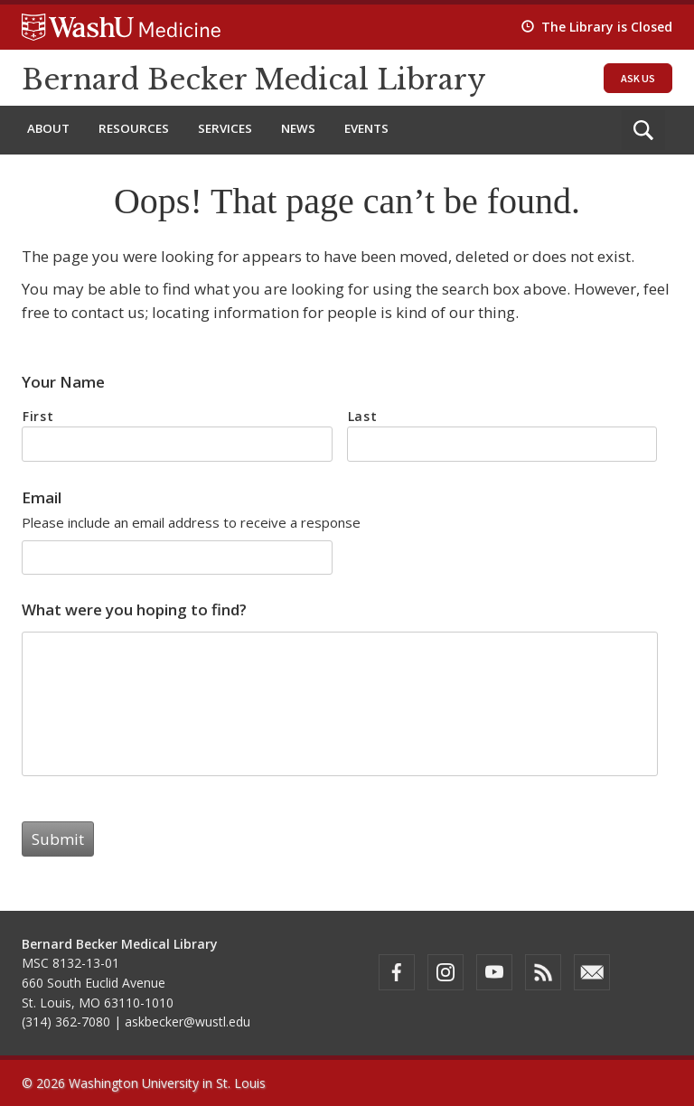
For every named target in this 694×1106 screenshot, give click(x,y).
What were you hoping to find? (134, 610)
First (38, 416)
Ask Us (638, 78)
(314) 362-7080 (66, 1021)
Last (363, 416)
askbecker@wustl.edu (187, 1021)
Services (225, 128)
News (298, 128)
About (48, 128)
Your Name (63, 382)
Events (366, 128)
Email (41, 498)
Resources (133, 128)
